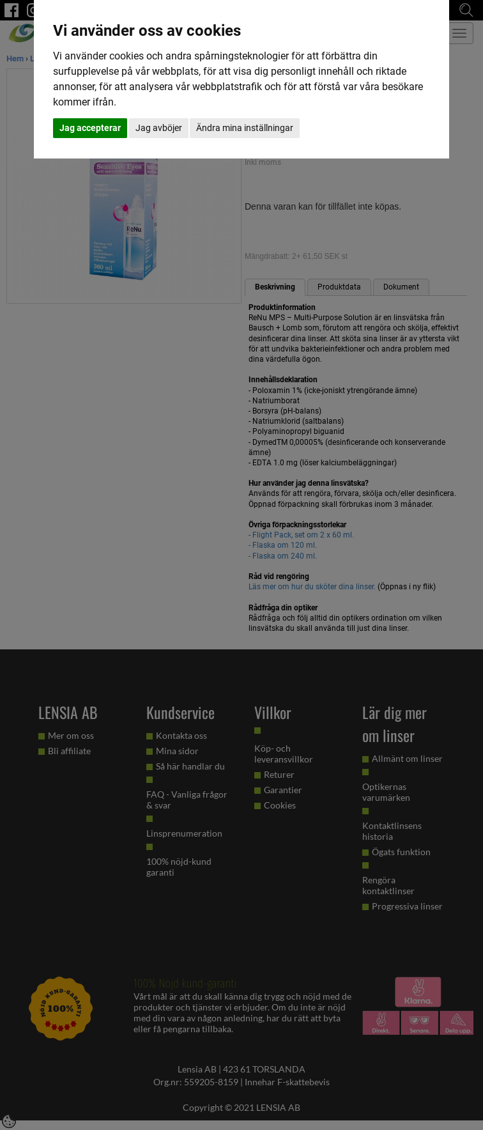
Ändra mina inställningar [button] (244, 128)
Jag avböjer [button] (158, 128)
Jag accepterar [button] (90, 128)
